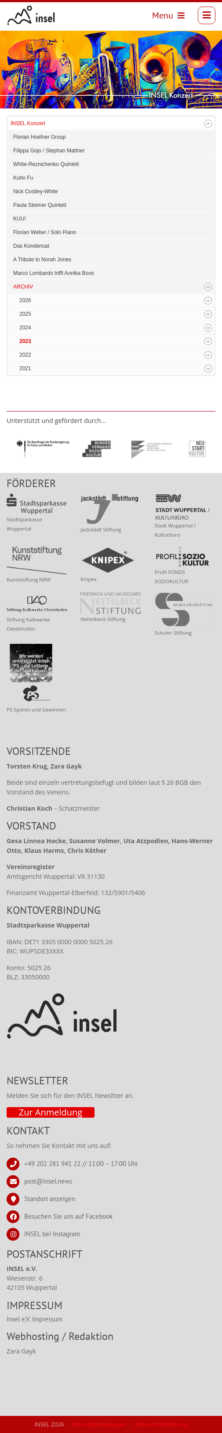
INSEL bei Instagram (52, 1233)
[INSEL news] (31, 15)
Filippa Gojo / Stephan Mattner (49, 151)
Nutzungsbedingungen (99, 1424)
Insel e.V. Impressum (34, 1319)
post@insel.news (48, 1181)
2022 (25, 355)
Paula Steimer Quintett (39, 205)
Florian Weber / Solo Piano (44, 232)
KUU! (19, 219)
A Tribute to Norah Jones (42, 259)
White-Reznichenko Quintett (46, 164)
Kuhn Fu (23, 178)
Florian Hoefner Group (39, 137)
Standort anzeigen (49, 1198)
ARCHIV (23, 287)
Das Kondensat (31, 246)
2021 (25, 368)
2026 (25, 300)
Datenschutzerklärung (161, 1424)
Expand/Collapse (208, 123)
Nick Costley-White (35, 191)
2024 (25, 328)
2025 (25, 314)
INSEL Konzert (28, 123)
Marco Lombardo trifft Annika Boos (53, 273)
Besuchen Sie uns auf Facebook (68, 1216)
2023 (25, 341)
